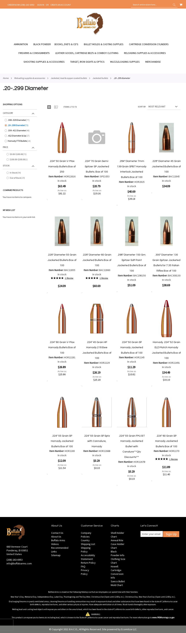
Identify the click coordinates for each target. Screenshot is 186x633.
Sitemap (56, 555)
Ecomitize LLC (129, 629)
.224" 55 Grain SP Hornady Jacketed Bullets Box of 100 (62, 441)
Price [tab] (5, 147)
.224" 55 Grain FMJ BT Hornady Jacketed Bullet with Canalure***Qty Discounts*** (132, 446)
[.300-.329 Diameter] (20, 120)
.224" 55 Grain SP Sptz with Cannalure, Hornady (97, 441)
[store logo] (90, 34)
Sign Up (171, 534)
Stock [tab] (6, 165)
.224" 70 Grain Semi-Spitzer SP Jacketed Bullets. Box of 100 (97, 166)
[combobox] (154, 4)
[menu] (93, 53)
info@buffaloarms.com (19, 563)
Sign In (40, 4)
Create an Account (60, 4)
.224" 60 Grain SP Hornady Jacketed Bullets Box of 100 (166, 441)
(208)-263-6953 (15, 559)
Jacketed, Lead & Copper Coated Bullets (69, 78)
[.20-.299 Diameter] (20, 125)
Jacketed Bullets (100, 78)
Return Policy (88, 562)
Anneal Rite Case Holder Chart (117, 544)
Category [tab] (8, 113)
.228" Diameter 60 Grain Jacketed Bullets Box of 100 (97, 260)
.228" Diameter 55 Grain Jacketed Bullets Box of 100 (62, 260)
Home (6, 78)
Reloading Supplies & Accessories (29, 78)
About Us (56, 536)
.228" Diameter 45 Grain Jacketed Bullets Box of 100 (166, 166)
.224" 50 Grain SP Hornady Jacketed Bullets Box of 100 (131, 347)
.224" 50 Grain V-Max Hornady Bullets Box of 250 (62, 166)
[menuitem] (23, 44)
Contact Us (57, 533)
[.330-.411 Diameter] (20, 130)
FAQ (83, 566)
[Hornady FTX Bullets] (20, 141)
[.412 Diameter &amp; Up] (20, 135)
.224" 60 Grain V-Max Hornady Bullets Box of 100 (62, 347)
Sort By (142, 106)
